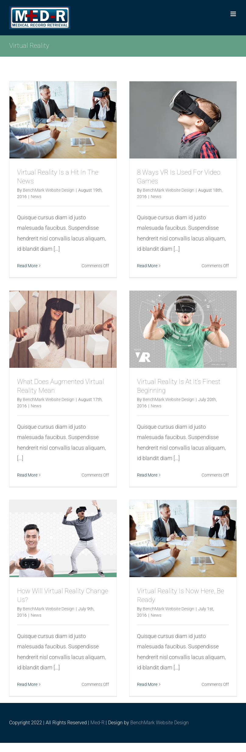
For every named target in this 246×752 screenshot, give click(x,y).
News (36, 196)
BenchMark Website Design (48, 190)
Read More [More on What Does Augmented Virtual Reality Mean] (27, 475)
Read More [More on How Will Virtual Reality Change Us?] (27, 684)
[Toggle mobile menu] (233, 14)
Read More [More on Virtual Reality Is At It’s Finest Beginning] (147, 475)
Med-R (97, 722)
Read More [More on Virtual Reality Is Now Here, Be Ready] (147, 684)
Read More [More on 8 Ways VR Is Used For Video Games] (147, 265)
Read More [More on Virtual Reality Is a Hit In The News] (27, 265)
